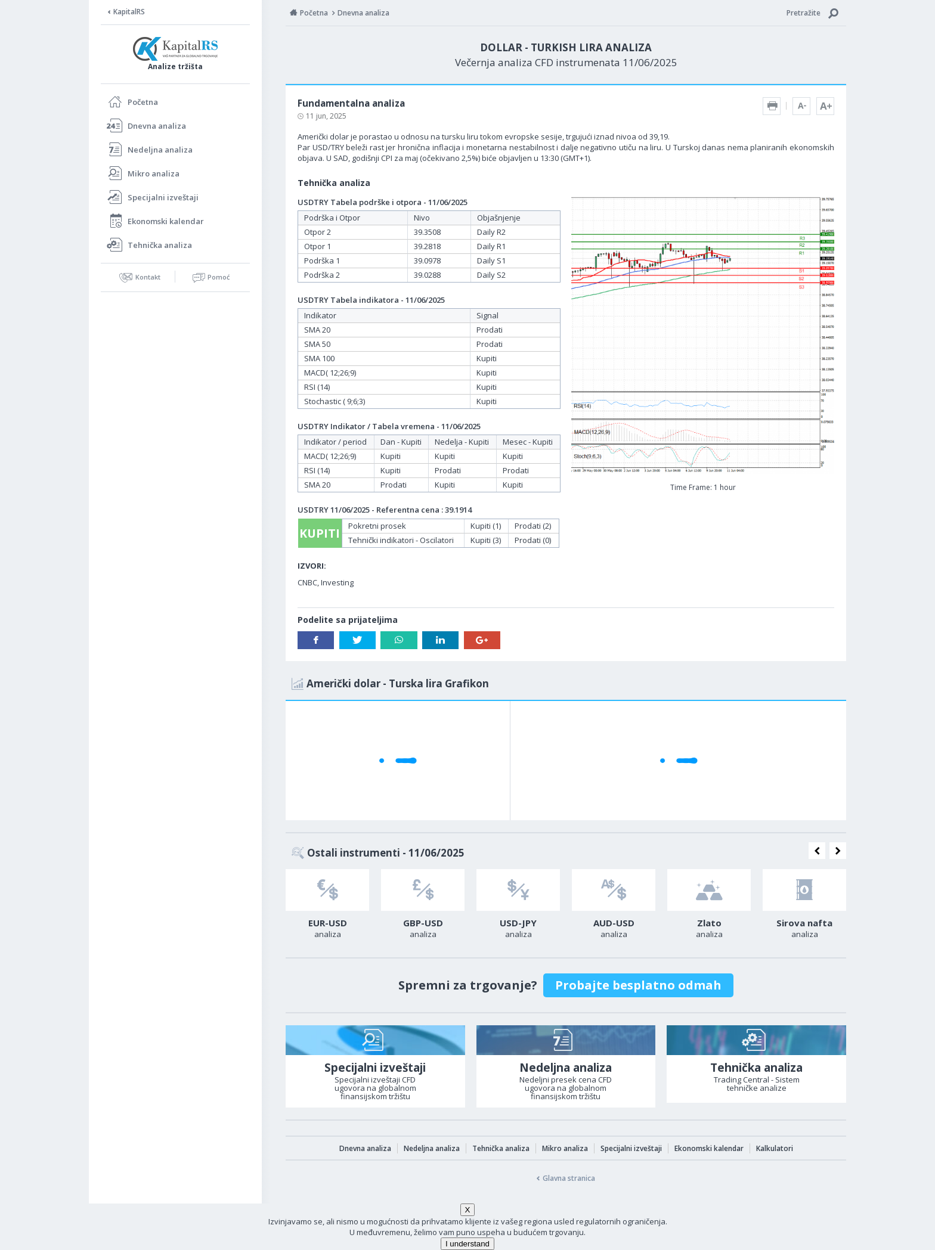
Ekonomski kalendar (166, 221)
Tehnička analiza (160, 245)
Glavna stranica (569, 1178)
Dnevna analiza (157, 125)
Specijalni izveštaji (163, 197)
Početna (143, 102)
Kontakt (147, 276)
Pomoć (219, 276)
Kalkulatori (774, 1148)
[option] (327, 907)
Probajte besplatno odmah (638, 985)
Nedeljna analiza (160, 149)
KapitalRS (129, 12)
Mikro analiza (153, 173)
